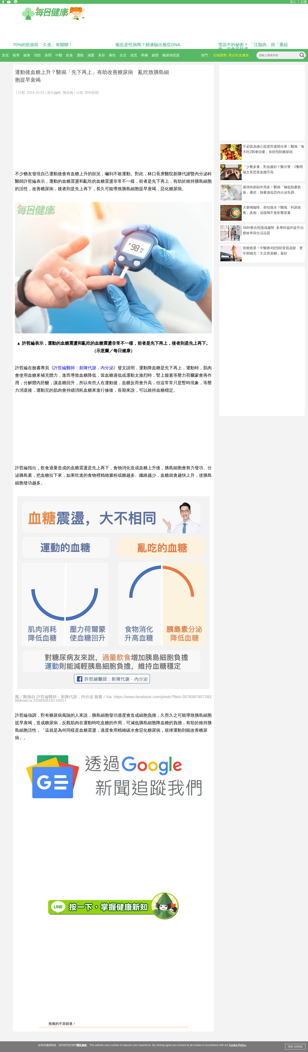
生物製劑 (220, 55)
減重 (90, 55)
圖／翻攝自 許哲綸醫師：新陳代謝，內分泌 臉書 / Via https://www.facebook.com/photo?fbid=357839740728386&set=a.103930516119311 (113, 698)
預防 (37, 55)
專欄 (144, 55)
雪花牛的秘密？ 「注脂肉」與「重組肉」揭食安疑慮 (253, 46)
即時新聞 (92, 92)
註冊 (304, 1)
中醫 (58, 55)
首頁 (5, 55)
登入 (293, 1)
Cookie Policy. (237, 1045)
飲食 (69, 55)
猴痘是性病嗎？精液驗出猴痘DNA (148, 44)
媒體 (155, 55)
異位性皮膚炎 (238, 55)
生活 (123, 55)
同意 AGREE (295, 1046)
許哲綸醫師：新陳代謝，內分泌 (83, 367)
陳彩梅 (68, 92)
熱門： (206, 55)
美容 (101, 55)
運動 (80, 55)
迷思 (133, 55)
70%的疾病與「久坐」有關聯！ (43, 44)
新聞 (48, 55)
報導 (16, 55)
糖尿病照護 (170, 55)
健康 (26, 55)
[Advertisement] (113, 130)
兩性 (112, 55)
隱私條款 (82, 1045)
